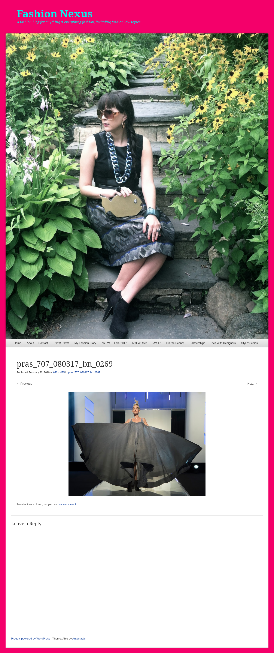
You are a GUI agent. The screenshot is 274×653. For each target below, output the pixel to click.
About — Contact (37, 343)
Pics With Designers (223, 343)
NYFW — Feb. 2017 (114, 343)
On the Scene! (175, 343)
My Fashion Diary (85, 343)
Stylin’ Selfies (249, 343)
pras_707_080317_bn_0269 (84, 372)
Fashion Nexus (55, 14)
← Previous (24, 383)
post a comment (67, 504)
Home (17, 343)
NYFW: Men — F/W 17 (146, 343)
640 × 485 (59, 372)
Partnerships (197, 343)
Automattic (78, 638)
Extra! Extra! (61, 343)
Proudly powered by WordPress (30, 638)
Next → (252, 383)
